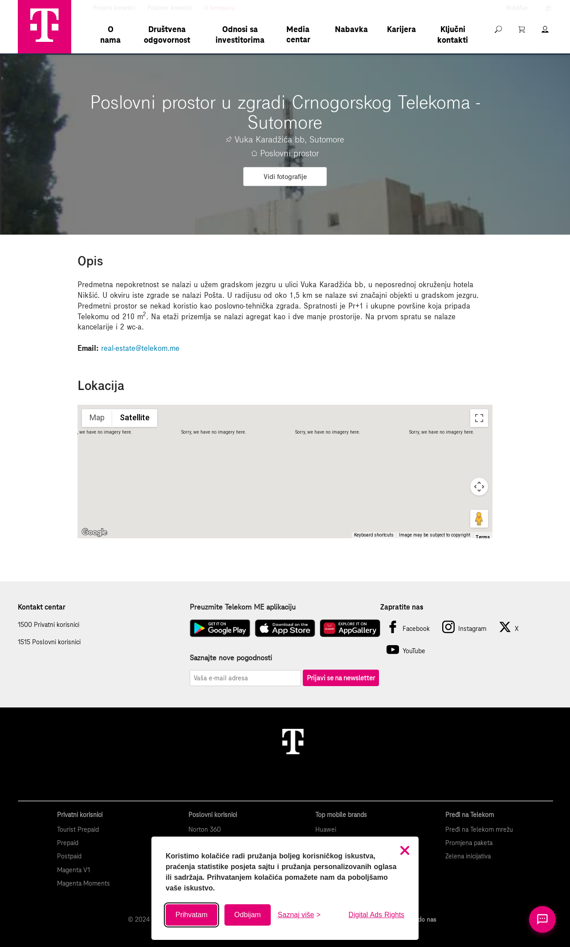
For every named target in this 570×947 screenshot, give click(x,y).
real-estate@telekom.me (140, 348)
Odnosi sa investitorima (240, 34)
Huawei (325, 829)
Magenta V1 (73, 870)
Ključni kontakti (452, 34)
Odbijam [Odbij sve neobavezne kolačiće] (247, 915)
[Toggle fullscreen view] (479, 418)
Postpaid (69, 856)
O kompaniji (220, 8)
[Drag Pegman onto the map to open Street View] (479, 519)
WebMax (517, 8)
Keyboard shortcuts (374, 534)
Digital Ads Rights (376, 915)
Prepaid (67, 843)
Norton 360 (204, 829)
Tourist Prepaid (78, 829)
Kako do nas (419, 919)
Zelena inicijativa (468, 856)
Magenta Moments (83, 883)
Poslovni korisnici (169, 8)
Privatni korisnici (114, 8)
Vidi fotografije (285, 176)
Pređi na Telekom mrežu (479, 829)
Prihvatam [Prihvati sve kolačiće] (191, 915)
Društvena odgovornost (167, 34)
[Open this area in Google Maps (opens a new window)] (94, 532)
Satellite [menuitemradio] (135, 417)
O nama (110, 34)
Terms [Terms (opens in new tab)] (483, 537)
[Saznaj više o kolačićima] (299, 915)
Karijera (401, 29)
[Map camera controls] (479, 487)
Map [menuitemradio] (97, 417)
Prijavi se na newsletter (341, 678)
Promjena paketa (469, 843)
